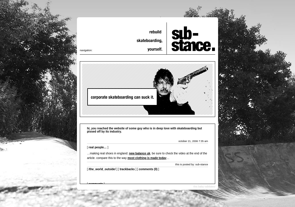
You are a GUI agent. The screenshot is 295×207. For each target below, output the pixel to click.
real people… (98, 147)
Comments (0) (148, 169)
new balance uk (139, 153)
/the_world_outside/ (102, 169)
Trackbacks (127, 169)
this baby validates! (204, 186)
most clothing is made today (147, 158)
